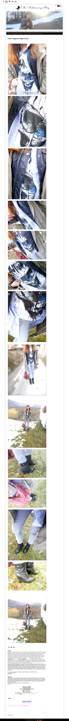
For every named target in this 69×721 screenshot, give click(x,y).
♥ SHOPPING (20, 33)
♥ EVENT (34, 33)
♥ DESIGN (41, 31)
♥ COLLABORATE (29, 31)
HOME (8, 31)
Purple (29, 659)
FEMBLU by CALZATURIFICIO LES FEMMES (30, 692)
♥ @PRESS (19, 31)
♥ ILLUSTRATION (35, 31)
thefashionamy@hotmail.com (24, 705)
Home (27, 712)
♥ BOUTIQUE (57, 31)
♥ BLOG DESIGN (46, 31)
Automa (27, 658)
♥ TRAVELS (8, 33)
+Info (40, 720)
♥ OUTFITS (23, 31)
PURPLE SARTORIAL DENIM (28, 693)
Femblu (16, 659)
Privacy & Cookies (39, 33)
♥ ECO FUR (52, 31)
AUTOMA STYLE (28, 690)
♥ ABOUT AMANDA (13, 31)
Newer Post (9, 712)
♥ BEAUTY (25, 33)
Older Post (44, 712)
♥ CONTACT (29, 33)
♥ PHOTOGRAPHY (14, 33)
